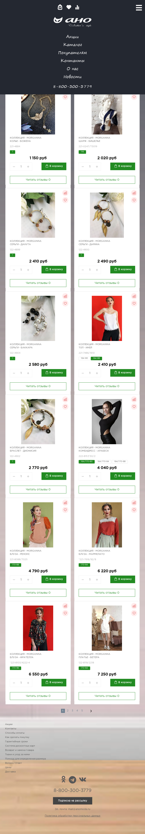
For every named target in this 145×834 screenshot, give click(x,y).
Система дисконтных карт (20, 746)
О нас (72, 68)
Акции (72, 36)
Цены (8, 767)
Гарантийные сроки (16, 742)
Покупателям (72, 52)
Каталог (72, 44)
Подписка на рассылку (72, 801)
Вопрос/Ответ (13, 763)
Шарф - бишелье (89, 141)
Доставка (10, 772)
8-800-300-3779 (72, 86)
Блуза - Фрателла (21, 657)
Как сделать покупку (17, 737)
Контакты (72, 60)
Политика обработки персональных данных (72, 816)
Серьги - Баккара (21, 348)
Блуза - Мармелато (92, 554)
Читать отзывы (38, 180)
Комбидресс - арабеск (94, 451)
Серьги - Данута (20, 244)
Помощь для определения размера (25, 759)
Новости (72, 76)
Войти (85, 7)
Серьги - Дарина (89, 244)
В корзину (56, 166)
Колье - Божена (20, 141)
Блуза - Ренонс (20, 554)
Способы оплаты (14, 733)
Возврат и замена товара (19, 750)
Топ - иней (85, 348)
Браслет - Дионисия (23, 451)
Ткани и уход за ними (17, 755)
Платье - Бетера (89, 657)
